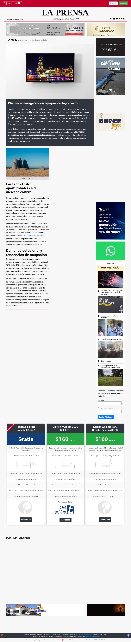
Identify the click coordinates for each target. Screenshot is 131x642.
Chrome (65, 640)
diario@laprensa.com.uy (85, 634)
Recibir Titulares (105, 417)
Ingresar (113, 3)
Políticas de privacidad (92, 636)
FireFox (59, 640)
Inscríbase (26, 519)
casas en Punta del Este (34, 236)
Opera (74, 640)
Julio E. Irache (87, 640)
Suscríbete (123, 3)
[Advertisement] (110, 166)
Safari (70, 640)
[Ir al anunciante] (110, 104)
